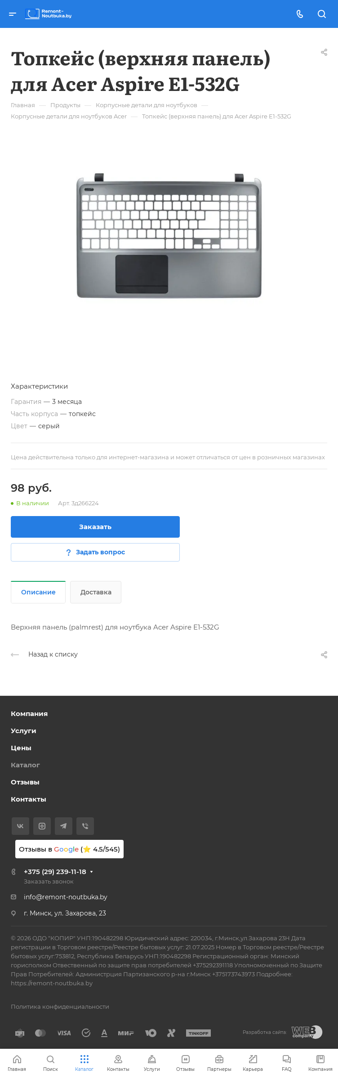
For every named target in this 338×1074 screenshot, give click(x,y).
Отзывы (25, 782)
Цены (21, 747)
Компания (29, 713)
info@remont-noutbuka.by (65, 897)
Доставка (95, 592)
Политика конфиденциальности (60, 1006)
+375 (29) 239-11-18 (55, 871)
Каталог (25, 765)
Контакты (28, 799)
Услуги (23, 730)
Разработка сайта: (265, 1032)
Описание (38, 592)
